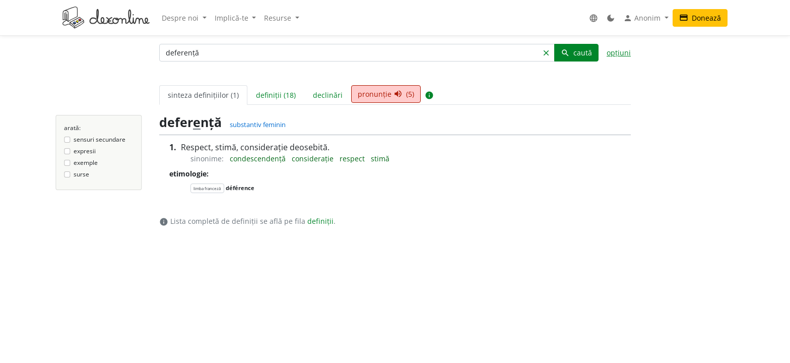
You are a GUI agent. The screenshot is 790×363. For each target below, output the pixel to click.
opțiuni (619, 52)
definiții (320, 221)
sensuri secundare (99, 139)
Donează (700, 18)
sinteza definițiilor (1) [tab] (203, 95)
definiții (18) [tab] (276, 95)
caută (576, 52)
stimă (380, 158)
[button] (593, 18)
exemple (86, 162)
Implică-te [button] (232, 18)
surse (81, 174)
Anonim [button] (643, 18)
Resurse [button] (278, 18)
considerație (314, 158)
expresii (85, 151)
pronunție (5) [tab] (386, 94)
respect (353, 158)
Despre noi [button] (181, 18)
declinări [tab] (328, 95)
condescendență (259, 158)
